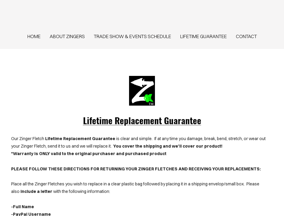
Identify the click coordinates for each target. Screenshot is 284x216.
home (34, 36)
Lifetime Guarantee (203, 36)
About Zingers (67, 36)
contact (246, 36)
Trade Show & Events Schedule (132, 36)
